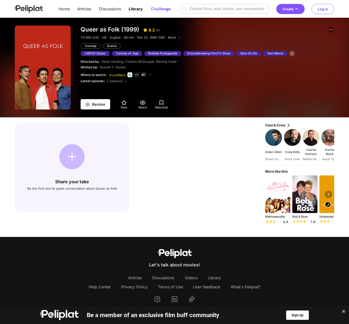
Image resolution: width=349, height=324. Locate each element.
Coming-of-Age (127, 53)
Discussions (110, 8)
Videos (191, 278)
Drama (112, 46)
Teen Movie (275, 53)
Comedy (91, 46)
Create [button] (290, 9)
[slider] (273, 221)
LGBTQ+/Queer (95, 53)
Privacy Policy (134, 287)
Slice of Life (248, 53)
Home (64, 8)
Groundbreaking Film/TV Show (208, 53)
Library (136, 8)
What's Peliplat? (245, 287)
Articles (84, 8)
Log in (323, 9)
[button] (331, 29)
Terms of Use (170, 287)
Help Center (100, 287)
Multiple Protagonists (162, 53)
